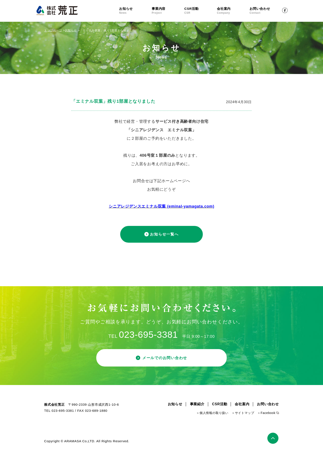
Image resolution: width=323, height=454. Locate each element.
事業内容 (168, 11)
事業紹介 (197, 405)
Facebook (285, 10)
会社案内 (233, 11)
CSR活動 (200, 11)
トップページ (53, 30)
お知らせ (135, 11)
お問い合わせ (266, 11)
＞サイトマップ (243, 414)
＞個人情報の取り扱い (212, 414)
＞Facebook (266, 414)
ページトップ (273, 439)
